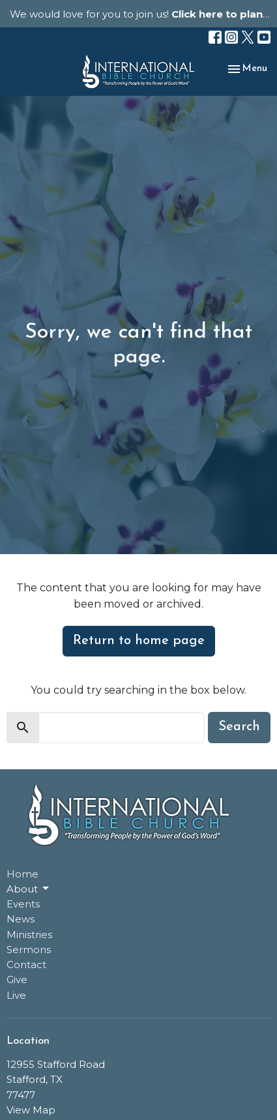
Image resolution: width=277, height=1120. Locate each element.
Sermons (29, 949)
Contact (26, 964)
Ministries (29, 934)
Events (23, 904)
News (21, 919)
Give (17, 979)
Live (16, 995)
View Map (31, 1110)
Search (239, 726)
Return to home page (139, 640)
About (29, 888)
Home (22, 874)
